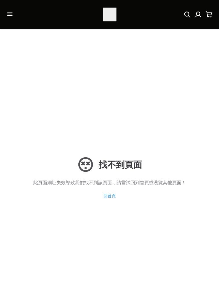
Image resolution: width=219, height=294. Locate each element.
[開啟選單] (9, 13)
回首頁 (110, 195)
